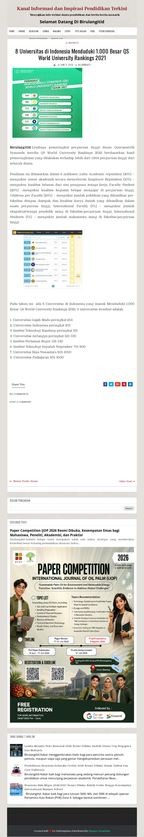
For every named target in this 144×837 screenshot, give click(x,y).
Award (22, 31)
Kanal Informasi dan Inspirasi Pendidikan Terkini (72, 8)
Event (68, 31)
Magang (57, 31)
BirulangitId (20, 147)
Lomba (46, 31)
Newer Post (20, 481)
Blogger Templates (99, 831)
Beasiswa (34, 31)
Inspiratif (74, 42)
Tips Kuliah (81, 31)
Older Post (125, 481)
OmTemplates (63, 831)
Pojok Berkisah (106, 31)
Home (12, 31)
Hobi (92, 31)
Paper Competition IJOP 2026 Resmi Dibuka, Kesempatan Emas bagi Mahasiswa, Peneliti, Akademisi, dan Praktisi (64, 532)
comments (84, 64)
